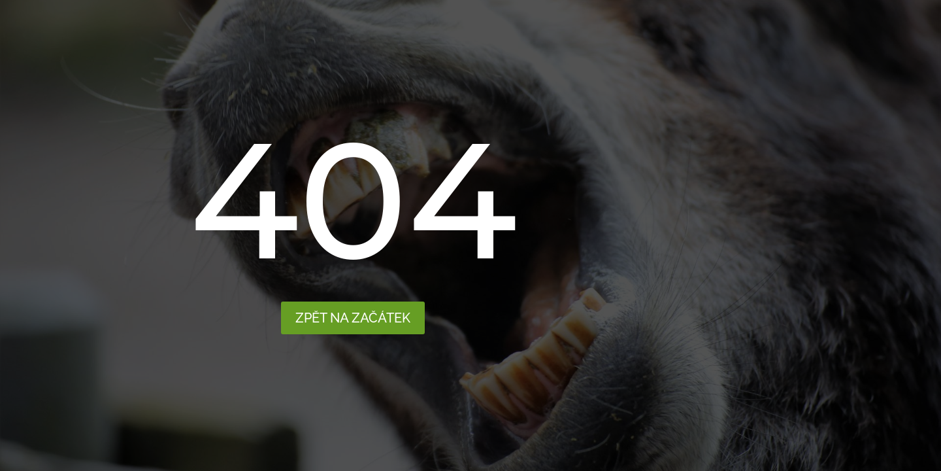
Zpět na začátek (352, 318)
